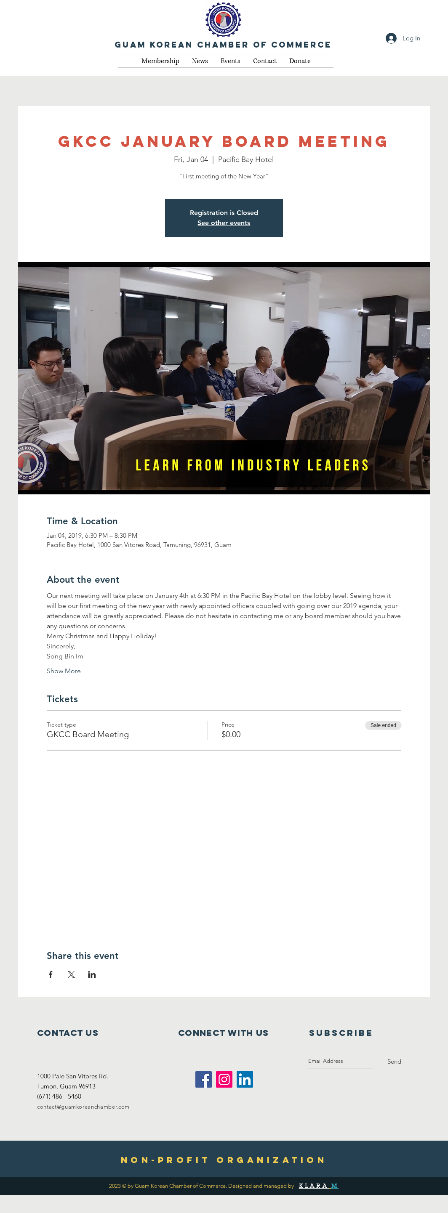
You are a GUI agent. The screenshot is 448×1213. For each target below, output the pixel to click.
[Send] (394, 1061)
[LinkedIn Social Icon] (245, 1079)
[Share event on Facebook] (51, 974)
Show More (64, 671)
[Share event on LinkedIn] (92, 974)
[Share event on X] (71, 974)
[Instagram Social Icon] (224, 1079)
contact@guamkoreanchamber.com (83, 1107)
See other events (223, 223)
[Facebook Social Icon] (203, 1079)
